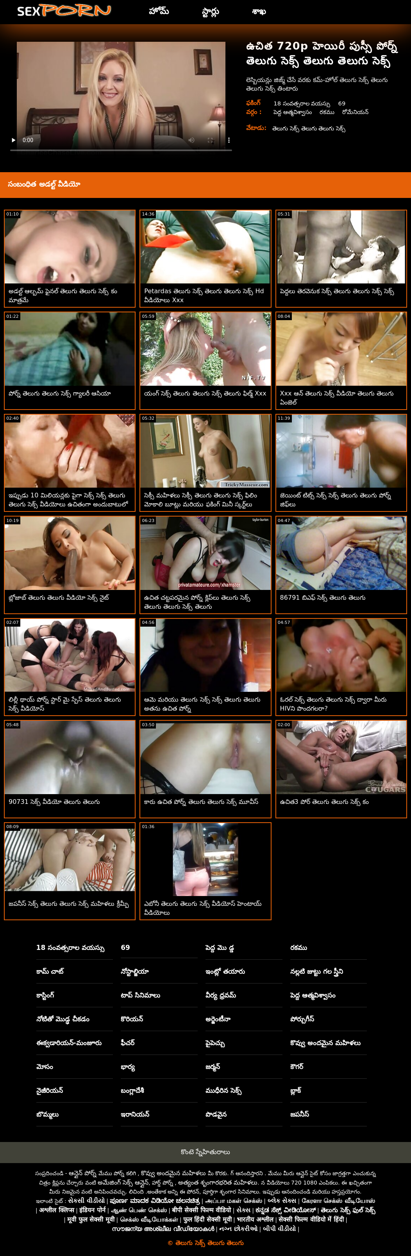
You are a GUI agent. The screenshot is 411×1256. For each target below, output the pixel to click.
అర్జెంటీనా (218, 1019)
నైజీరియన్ (49, 1090)
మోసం (44, 1067)
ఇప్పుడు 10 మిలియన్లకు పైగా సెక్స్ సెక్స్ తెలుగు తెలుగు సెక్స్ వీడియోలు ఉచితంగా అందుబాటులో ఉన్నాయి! (68, 504)
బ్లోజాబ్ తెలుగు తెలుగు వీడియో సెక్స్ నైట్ (59, 597)
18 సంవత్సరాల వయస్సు (303, 103)
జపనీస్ (299, 1114)
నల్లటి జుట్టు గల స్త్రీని (316, 971)
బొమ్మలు (47, 1114)
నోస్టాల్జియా (134, 971)
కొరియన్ (132, 1019)
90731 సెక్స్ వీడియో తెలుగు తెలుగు (54, 801)
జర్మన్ (213, 1067)
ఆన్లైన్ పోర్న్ (82, 1173)
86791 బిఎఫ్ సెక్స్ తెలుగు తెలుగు (323, 597)
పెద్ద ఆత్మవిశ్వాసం (293, 112)
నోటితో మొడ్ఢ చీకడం (63, 1019)
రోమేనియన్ (359, 112)
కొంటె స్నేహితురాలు (205, 1152)
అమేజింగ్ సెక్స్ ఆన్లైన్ (123, 1182)
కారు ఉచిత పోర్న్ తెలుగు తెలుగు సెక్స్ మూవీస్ (201, 801)
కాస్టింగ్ (45, 995)
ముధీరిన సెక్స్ (223, 1090)
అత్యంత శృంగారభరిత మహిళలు (217, 1182)
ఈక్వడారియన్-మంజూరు (69, 1043)
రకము (329, 112)
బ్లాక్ (295, 1090)
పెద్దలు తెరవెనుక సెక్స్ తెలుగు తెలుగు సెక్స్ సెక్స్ (337, 291)
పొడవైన (216, 1114)
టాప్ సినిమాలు (140, 995)
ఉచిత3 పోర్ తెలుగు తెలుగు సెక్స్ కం (324, 801)
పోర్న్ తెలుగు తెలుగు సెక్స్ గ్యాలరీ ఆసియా (60, 393)
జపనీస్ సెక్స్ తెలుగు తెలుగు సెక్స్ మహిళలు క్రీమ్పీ (69, 903)
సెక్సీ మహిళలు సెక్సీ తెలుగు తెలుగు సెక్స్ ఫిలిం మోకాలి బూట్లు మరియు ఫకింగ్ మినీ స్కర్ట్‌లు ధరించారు (200, 504)
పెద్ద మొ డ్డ (220, 947)
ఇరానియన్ (135, 1114)
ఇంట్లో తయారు (225, 971)
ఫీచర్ (127, 1043)
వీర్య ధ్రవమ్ (221, 995)
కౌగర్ (296, 1067)
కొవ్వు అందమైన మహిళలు (325, 1043)
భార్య (128, 1067)
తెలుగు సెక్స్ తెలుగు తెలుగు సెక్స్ (312, 128)
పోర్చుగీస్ (302, 1019)
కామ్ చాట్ (50, 971)
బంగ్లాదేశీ (132, 1090)
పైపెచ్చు (215, 1043)
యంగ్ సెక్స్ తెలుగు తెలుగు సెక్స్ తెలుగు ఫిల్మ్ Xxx (205, 393)
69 (347, 103)
